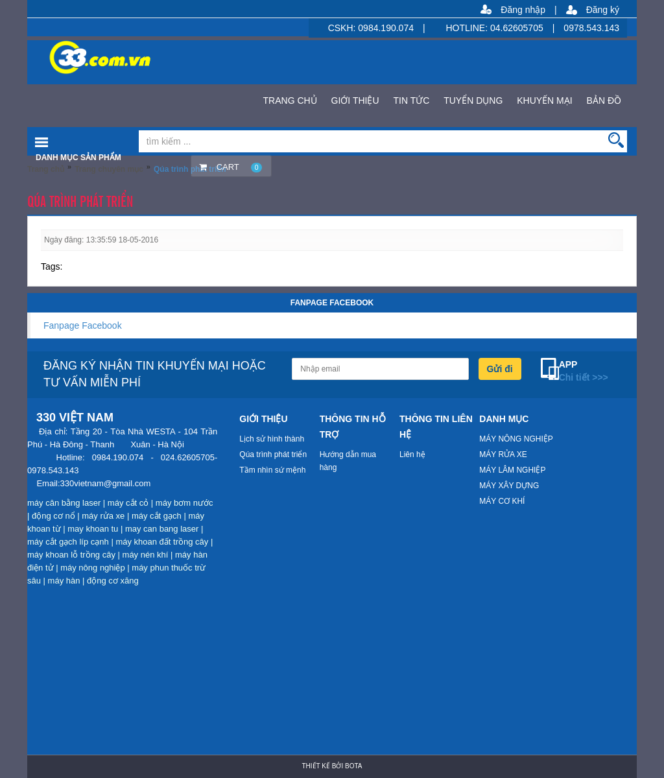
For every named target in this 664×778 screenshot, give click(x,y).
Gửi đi (500, 369)
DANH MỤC (503, 419)
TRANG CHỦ (290, 100)
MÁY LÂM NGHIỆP (512, 470)
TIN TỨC (411, 100)
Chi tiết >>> (583, 377)
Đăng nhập (523, 10)
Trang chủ (45, 169)
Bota (353, 766)
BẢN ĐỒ (604, 100)
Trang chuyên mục (109, 169)
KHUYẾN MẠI (544, 100)
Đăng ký (602, 10)
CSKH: (343, 28)
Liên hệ (412, 454)
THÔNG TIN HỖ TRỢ (353, 427)
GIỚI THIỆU (355, 100)
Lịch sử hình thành (271, 438)
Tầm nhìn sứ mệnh (272, 470)
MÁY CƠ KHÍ (502, 501)
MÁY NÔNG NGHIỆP (515, 438)
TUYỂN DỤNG (473, 100)
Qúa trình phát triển (273, 454)
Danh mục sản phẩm (78, 157)
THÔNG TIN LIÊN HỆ (436, 427)
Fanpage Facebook (82, 325)
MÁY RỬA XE (503, 454)
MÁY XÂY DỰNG (509, 485)
